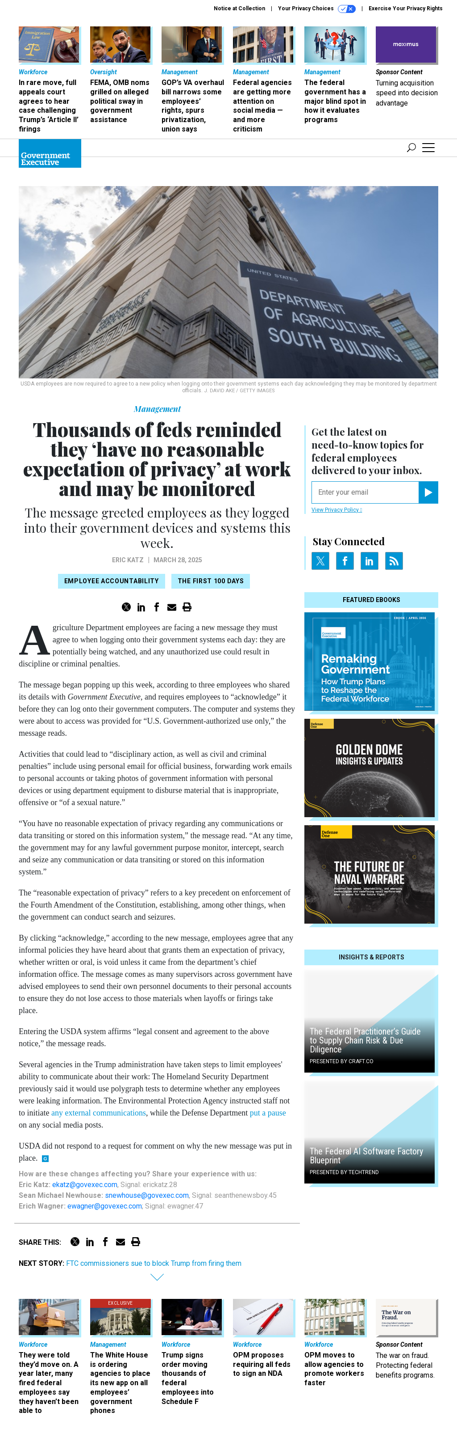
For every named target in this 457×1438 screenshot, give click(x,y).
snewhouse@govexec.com (147, 1195)
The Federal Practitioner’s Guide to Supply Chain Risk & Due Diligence (365, 1040)
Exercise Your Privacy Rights (406, 8)
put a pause (268, 1112)
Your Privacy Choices (317, 9)
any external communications (98, 1112)
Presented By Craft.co (342, 1061)
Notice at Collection (239, 8)
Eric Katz (128, 560)
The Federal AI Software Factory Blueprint (366, 1156)
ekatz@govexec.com (84, 1184)
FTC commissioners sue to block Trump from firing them (153, 1263)
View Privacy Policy (337, 510)
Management (157, 408)
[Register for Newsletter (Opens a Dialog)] (428, 492)
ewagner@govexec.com (104, 1206)
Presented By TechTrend (344, 1172)
